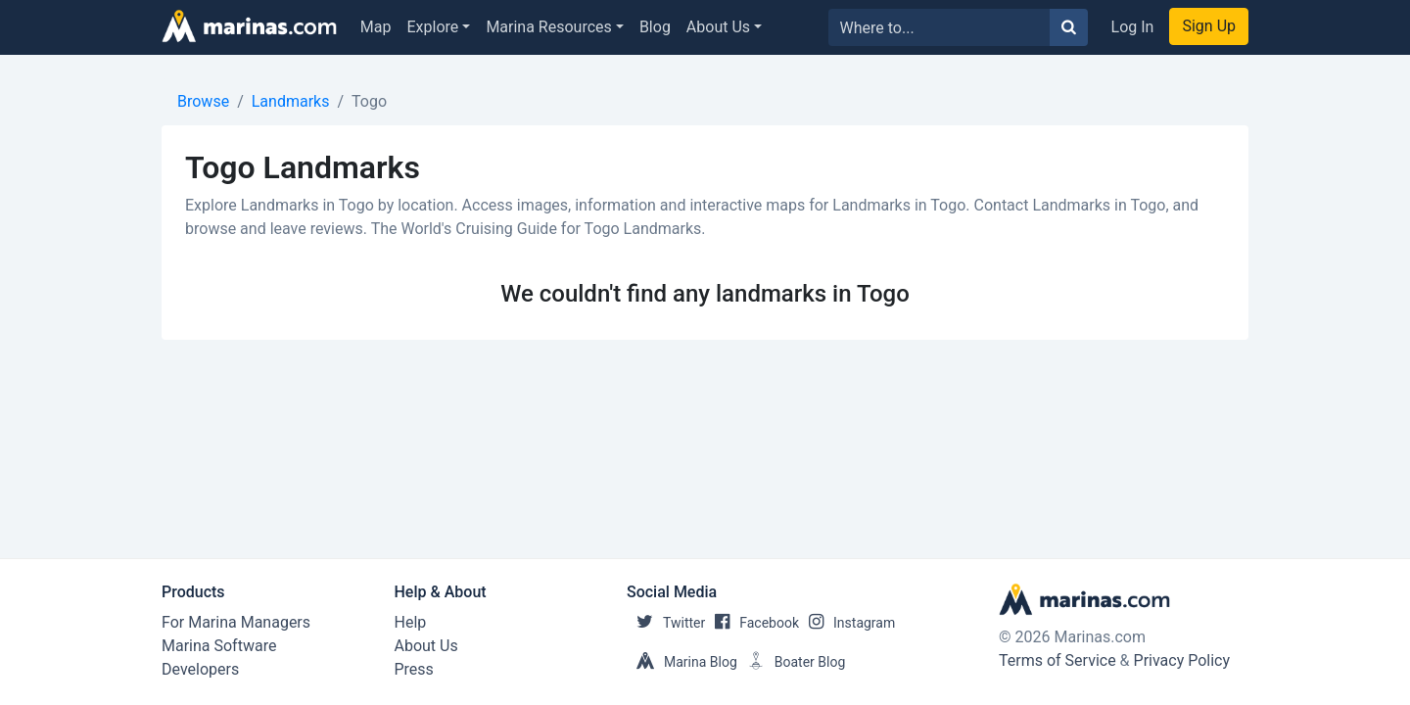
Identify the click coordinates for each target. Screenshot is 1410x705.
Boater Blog (791, 662)
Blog (655, 27)
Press (414, 669)
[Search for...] (939, 27)
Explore (433, 27)
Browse (203, 101)
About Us (718, 27)
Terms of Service (1057, 660)
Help (411, 622)
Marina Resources (548, 27)
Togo (369, 101)
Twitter (666, 623)
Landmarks (291, 101)
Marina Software (219, 645)
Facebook (752, 623)
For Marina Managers (236, 622)
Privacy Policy (1182, 660)
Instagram (847, 623)
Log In (1132, 27)
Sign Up (1209, 26)
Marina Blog (682, 662)
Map (376, 27)
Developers (200, 669)
